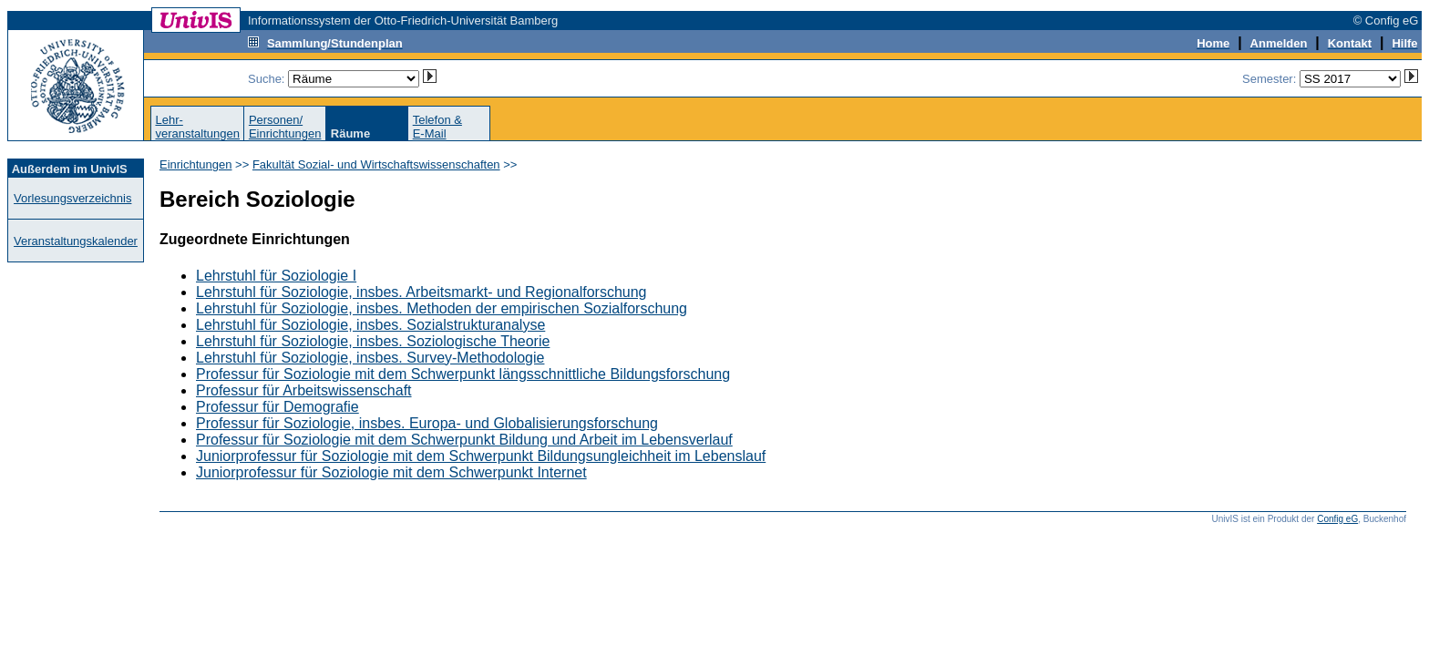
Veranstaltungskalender (76, 241)
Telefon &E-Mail (437, 126)
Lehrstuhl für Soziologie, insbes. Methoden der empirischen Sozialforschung (441, 308)
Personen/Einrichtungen (285, 126)
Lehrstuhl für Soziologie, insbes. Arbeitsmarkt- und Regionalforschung (421, 292)
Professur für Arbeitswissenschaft (304, 390)
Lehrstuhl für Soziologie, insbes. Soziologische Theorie (373, 341)
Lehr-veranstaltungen (197, 126)
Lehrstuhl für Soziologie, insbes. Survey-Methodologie (370, 357)
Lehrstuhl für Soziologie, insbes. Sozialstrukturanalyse (370, 325)
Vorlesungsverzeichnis (72, 198)
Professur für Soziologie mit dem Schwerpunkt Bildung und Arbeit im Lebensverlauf (464, 439)
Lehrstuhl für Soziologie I (276, 275)
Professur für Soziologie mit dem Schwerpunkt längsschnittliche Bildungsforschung (463, 374)
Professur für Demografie (277, 407)
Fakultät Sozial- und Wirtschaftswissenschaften (376, 164)
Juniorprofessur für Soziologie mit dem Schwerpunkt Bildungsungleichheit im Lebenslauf (481, 456)
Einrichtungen (195, 164)
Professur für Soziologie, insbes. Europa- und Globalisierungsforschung (427, 423)
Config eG (1337, 519)
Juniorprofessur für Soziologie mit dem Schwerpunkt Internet (391, 472)
